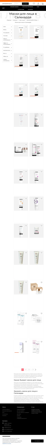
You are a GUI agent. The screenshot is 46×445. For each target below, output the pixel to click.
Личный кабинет (14, 6)
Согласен (37, 441)
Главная (9, 20)
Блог (38, 6)
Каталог (15, 20)
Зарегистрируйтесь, (15, 0)
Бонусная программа (27, 6)
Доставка (19, 414)
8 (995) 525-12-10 (7, 427)
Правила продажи (21, 409)
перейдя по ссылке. (6, 443)
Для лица (22, 20)
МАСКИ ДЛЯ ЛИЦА (32, 20)
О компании (21, 9)
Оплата (18, 415)
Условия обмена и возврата (23, 412)
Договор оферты (20, 410)
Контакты (30, 9)
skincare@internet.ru (8, 429)
